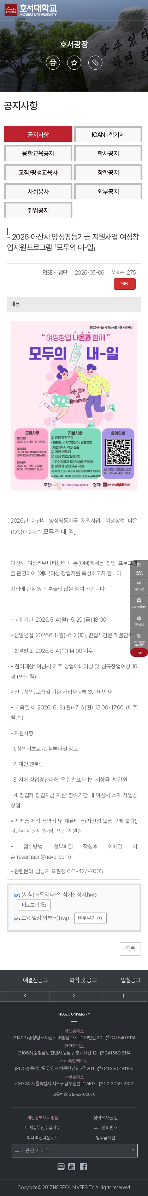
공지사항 (38, 134)
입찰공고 (131, 980)
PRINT (124, 283)
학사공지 (108, 153)
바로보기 (31, 905)
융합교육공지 (38, 153)
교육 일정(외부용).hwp (42, 918)
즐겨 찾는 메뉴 (74, 62)
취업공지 (38, 210)
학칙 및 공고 (82, 980)
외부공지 (108, 191)
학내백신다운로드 (43, 1137)
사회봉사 (38, 191)
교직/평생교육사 (38, 172)
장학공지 (108, 172)
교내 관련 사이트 (74, 1150)
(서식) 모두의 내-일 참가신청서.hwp (55, 894)
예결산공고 (35, 980)
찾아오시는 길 (105, 1117)
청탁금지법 (106, 1137)
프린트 (53, 62)
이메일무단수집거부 (42, 1127)
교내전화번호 (105, 1127)
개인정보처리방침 (43, 1117)
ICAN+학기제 (108, 134)
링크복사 (95, 62)
